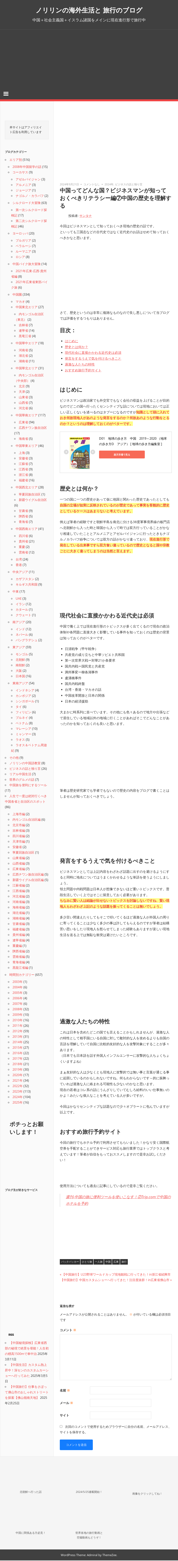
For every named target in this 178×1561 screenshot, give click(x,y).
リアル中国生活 (20, 774)
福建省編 (19, 930)
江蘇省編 (19, 886)
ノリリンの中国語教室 (25, 763)
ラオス (20, 740)
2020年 (18, 1075)
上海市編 (19, 814)
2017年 (18, 1059)
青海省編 (19, 963)
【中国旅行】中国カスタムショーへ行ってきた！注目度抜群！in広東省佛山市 (114, 1280)
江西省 (23, 470)
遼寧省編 (19, 941)
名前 (65, 1391)
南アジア (19, 622)
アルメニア (23, 185)
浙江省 (23, 475)
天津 (22, 392)
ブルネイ (22, 718)
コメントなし (91, 185)
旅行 (124, 1262)
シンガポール (25, 702)
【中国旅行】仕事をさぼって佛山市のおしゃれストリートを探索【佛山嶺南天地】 (27, 1392)
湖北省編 (19, 913)
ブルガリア (23, 241)
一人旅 (99, 1262)
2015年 (18, 1048)
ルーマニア (23, 252)
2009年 (18, 1015)
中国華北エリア (27, 369)
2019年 (18, 1070)
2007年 (18, 1004)
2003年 (18, 982)
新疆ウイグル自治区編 (28, 880)
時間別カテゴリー (21, 975)
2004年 (18, 988)
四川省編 (19, 836)
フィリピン (23, 713)
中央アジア (20, 572)
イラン (20, 604)
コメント (68, 1330)
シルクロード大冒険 (27, 203)
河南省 (23, 351)
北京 (22, 387)
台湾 (19, 560)
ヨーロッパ (20, 234)
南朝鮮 (20, 666)
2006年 (18, 999)
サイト (64, 1416)
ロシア (20, 257)
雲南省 (23, 553)
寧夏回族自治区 (30, 495)
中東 (16, 592)
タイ (19, 707)
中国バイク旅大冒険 (27, 264)
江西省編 (19, 891)
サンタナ (85, 216)
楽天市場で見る (116, 455)
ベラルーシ (23, 246)
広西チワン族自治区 (33, 428)
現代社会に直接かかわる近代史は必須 (93, 353)
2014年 (18, 1042)
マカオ (20, 302)
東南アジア (20, 684)
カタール (22, 610)
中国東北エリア (27, 307)
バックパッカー (70, 1262)
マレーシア (23, 729)
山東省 (23, 398)
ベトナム (22, 724)
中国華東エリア (27, 446)
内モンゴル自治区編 (27, 820)
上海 (22, 453)
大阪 (19, 671)
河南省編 (19, 902)
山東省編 (19, 858)
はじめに (71, 341)
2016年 (18, 1053)
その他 (14, 758)
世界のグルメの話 (21, 780)
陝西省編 (19, 952)
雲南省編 (19, 957)
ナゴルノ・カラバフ (30, 196)
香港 (19, 565)
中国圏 (17, 295)
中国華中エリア (27, 343)
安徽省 (23, 459)
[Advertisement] (89, 59)
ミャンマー (23, 735)
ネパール (22, 635)
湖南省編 (19, 919)
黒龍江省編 (20, 968)
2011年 (18, 1026)
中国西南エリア (27, 529)
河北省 (23, 409)
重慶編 (17, 946)
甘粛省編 (19, 924)
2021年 (18, 1081)
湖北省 (23, 356)
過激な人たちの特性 (80, 365)
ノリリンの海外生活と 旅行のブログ (89, 9)
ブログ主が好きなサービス (21, 1190)
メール (66, 1403)
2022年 (18, 1086)
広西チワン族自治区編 (28, 875)
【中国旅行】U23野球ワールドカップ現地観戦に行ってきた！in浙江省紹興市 (116, 1275)
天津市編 (19, 842)
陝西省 (23, 517)
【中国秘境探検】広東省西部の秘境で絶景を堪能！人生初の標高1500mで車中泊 (27, 1348)
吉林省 (23, 325)
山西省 (23, 403)
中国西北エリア (27, 488)
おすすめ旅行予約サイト (83, 370)
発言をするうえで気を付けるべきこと (93, 359)
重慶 (22, 547)
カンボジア (23, 696)
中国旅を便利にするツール (28, 785)
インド (20, 629)
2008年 (18, 1010)
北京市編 (19, 825)
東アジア (19, 648)
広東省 (23, 423)
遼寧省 (23, 331)
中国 (108, 1262)
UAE (19, 599)
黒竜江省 (25, 336)
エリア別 (15, 160)
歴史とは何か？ (76, 347)
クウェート (23, 615)
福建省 (23, 481)
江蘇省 (23, 464)
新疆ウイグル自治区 (33, 500)
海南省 (23, 439)
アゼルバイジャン (28, 180)
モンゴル (22, 655)
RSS (11, 1335)
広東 (116, 1262)
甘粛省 (23, 511)
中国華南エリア (27, 416)
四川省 (23, 536)
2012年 (18, 1031)
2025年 (18, 1103)
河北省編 (19, 897)
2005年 (18, 993)
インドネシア (25, 691)
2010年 (18, 1021)
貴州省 (23, 542)
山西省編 (19, 864)
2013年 (18, 1037)
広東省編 (19, 869)
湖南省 (23, 361)
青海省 (23, 522)
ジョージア (23, 191)
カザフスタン (25, 579)
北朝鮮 (20, 660)
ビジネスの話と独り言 (128, 185)
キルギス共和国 (27, 585)
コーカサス (20, 173)
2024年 (109, 185)
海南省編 (19, 908)
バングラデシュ (27, 640)
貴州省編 (19, 935)
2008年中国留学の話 (27, 167)
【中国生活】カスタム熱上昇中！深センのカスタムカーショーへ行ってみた (27, 1370)
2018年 (18, 1064)
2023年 (18, 1092)
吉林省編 (19, 831)
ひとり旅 (87, 1262)
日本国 (20, 677)
